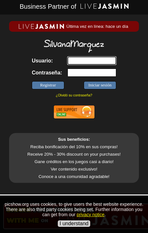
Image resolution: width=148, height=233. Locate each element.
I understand (74, 223)
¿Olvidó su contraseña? (74, 95)
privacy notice (91, 214)
